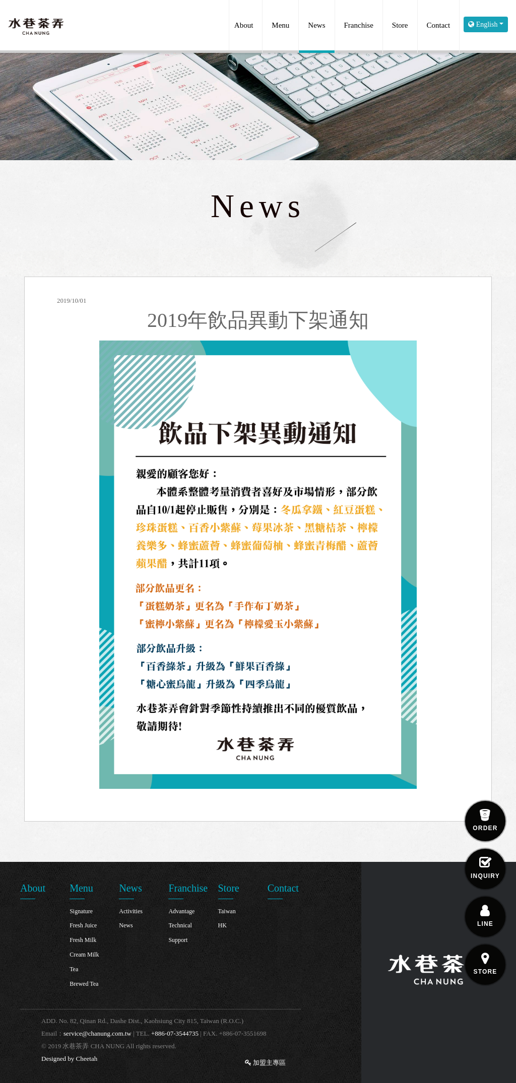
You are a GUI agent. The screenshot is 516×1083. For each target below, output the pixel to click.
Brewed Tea (84, 983)
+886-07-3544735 (175, 1033)
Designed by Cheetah (69, 1058)
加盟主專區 (265, 1062)
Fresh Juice (83, 925)
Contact (438, 25)
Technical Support (179, 932)
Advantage (181, 911)
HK (222, 925)
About (243, 25)
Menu (280, 25)
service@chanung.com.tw (97, 1033)
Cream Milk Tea (84, 962)
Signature (81, 911)
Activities (131, 911)
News (316, 25)
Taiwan (227, 911)
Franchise (358, 25)
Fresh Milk (83, 939)
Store (400, 25)
